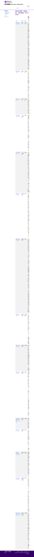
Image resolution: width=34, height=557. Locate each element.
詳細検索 (6, 13)
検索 (28, 6)
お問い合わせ (6, 16)
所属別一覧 (7, 11)
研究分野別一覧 (7, 12)
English (17, 8)
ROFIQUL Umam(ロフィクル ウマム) (18, 453)
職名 (25, 20)
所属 (22, 20)
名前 (16, 20)
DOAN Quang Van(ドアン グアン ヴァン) (18, 514)
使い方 (5, 15)
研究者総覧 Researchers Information (13, 4)
